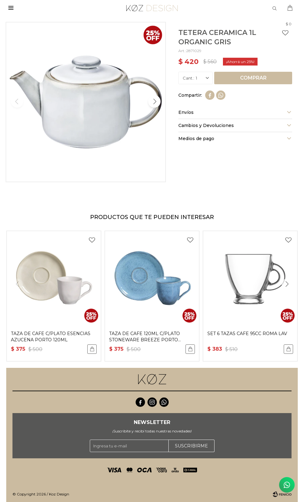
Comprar (253, 78)
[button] (154, 101)
